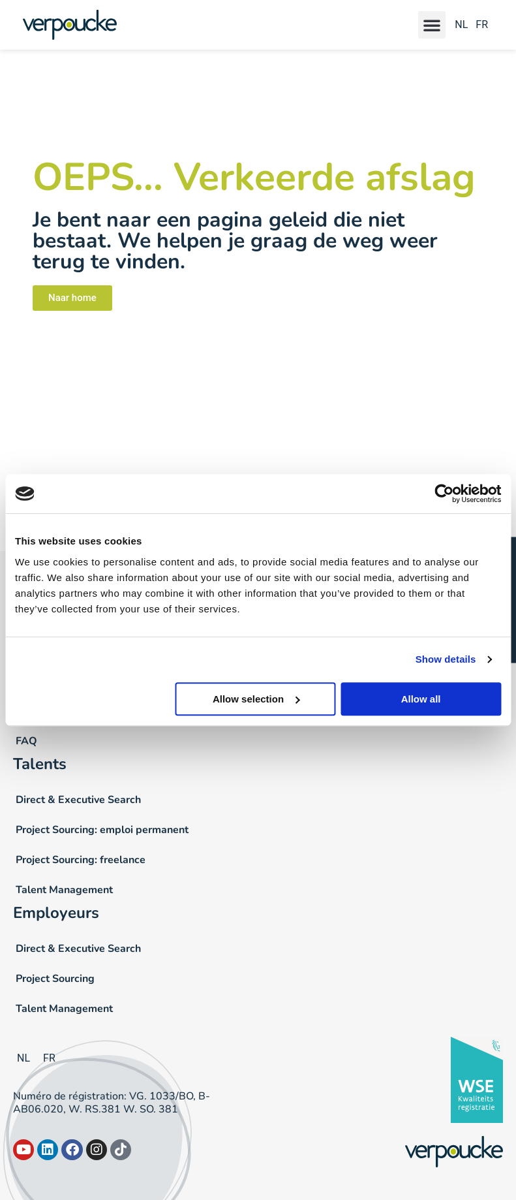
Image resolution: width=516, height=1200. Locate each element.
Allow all (421, 698)
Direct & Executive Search (78, 800)
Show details (446, 659)
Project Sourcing (55, 978)
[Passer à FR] (480, 26)
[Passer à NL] (461, 26)
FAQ (26, 741)
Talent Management (64, 890)
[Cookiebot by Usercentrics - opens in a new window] (444, 493)
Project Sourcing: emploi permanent (102, 830)
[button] (432, 25)
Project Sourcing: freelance (80, 860)
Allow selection (256, 698)
